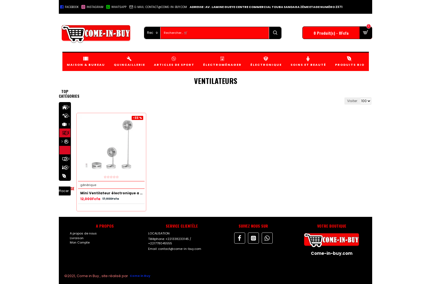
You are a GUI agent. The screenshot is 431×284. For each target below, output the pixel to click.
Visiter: (352, 101)
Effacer (63, 191)
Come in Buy (140, 276)
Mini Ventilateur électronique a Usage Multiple (112, 193)
